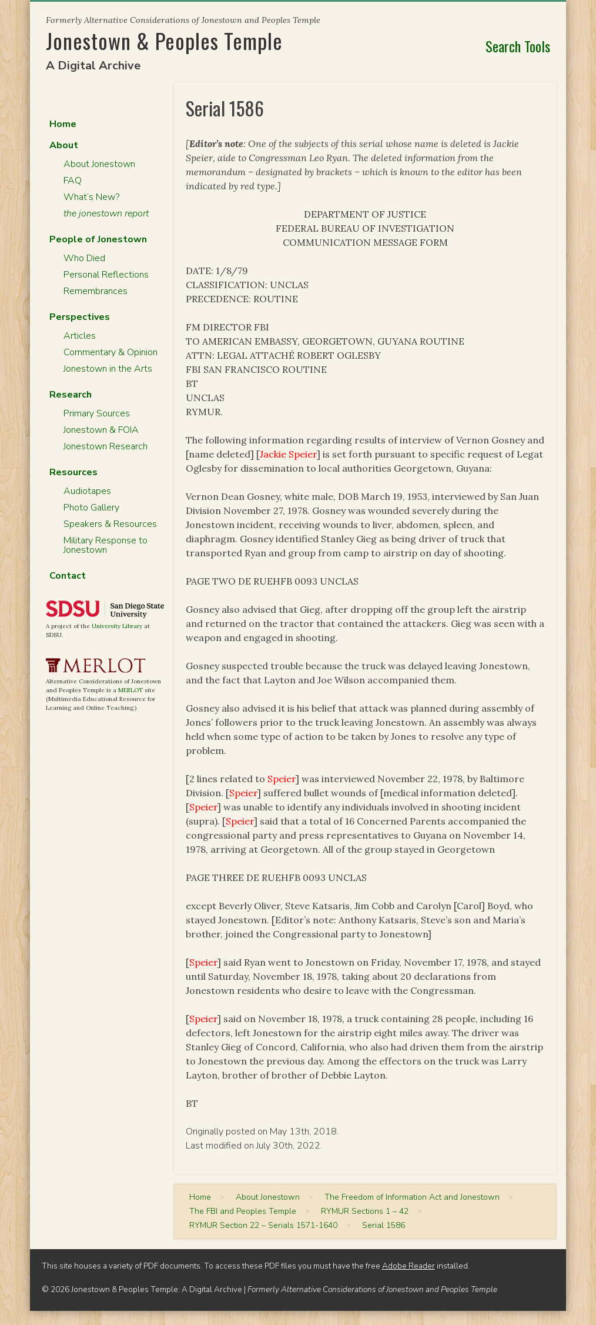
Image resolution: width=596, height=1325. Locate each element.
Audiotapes (87, 491)
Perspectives (79, 317)
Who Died (84, 258)
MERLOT (130, 690)
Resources (73, 472)
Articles (79, 335)
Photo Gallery (91, 507)
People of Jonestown (98, 239)
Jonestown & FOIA (101, 429)
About (63, 145)
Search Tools (517, 45)
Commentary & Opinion (110, 352)
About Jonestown (99, 164)
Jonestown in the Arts (107, 368)
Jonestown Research (105, 446)
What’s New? (91, 197)
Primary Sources (96, 413)
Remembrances (95, 291)
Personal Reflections (106, 274)
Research (70, 394)
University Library (117, 626)
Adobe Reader (408, 1265)
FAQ (72, 180)
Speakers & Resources (110, 524)
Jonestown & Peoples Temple (164, 40)
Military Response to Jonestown (105, 545)
